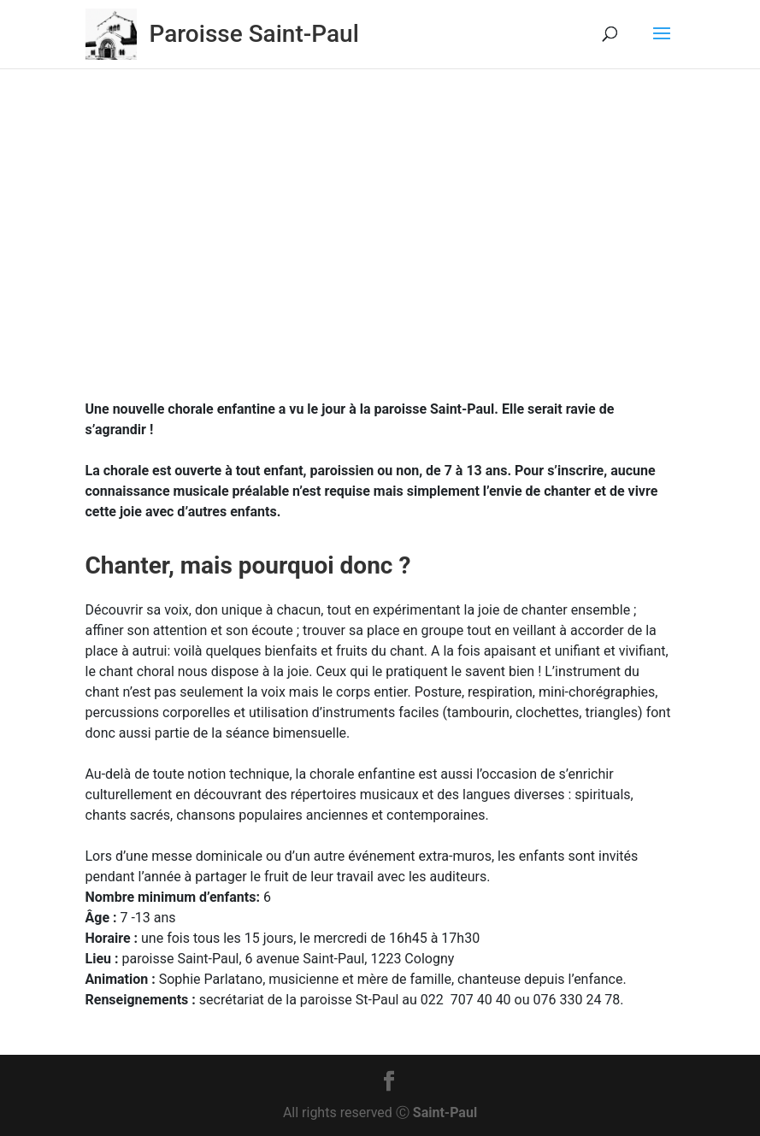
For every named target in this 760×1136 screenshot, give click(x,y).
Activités (405, 253)
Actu (452, 253)
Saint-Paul (445, 1112)
